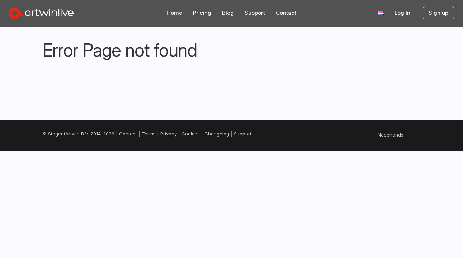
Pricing (202, 12)
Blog (228, 12)
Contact (286, 12)
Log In (402, 12)
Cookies (190, 134)
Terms (149, 134)
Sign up (438, 12)
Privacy (168, 134)
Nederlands (390, 135)
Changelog (216, 134)
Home (174, 12)
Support (255, 12)
